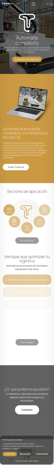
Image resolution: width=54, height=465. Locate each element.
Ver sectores (27, 240)
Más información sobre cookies (26, 461)
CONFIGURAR (42, 454)
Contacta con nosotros (27, 59)
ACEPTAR (9, 454)
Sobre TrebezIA (16, 167)
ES (47, 4)
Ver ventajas (27, 342)
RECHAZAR (25, 454)
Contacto (27, 409)
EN (52, 4)
